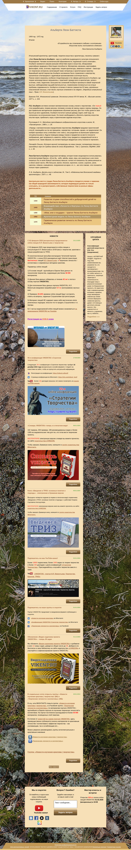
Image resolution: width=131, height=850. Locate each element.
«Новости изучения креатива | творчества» (49, 737)
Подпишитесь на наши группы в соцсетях (45, 607)
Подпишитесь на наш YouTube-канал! (43, 558)
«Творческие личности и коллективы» (45, 626)
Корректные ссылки (114, 847)
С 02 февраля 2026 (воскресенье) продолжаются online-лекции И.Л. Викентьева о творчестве (47, 242)
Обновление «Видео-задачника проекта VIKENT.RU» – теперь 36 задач (44, 638)
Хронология (29, 1)
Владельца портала (99, 847)
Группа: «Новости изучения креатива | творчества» (51, 752)
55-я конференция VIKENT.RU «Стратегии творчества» (44, 359)
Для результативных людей (19, 847)
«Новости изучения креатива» (42, 618)
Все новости (54, 767)
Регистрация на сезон (41, 319)
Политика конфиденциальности (65, 845)
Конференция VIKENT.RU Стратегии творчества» (50, 622)
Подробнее (73, 351)
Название (48, 196)
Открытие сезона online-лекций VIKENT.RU (92, 800)
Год (35, 196)
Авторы (75, 1)
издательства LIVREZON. (45, 441)
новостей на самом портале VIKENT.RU (54, 719)
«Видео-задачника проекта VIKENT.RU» (54, 644)
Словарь (90, 1)
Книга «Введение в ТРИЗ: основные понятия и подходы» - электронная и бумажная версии (47, 492)
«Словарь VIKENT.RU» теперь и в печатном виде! (48, 425)
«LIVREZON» (73, 648)
